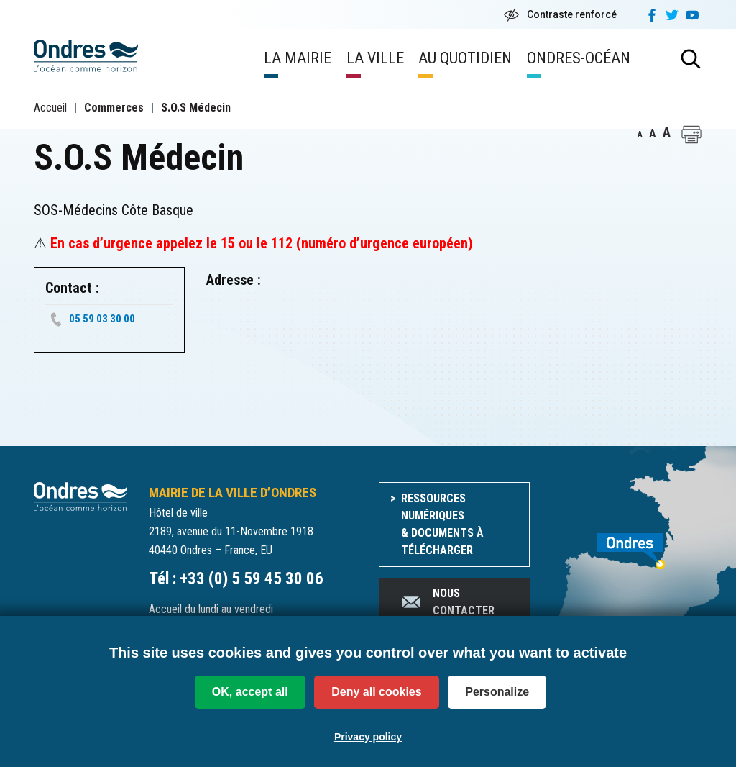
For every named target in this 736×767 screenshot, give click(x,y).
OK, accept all (250, 692)
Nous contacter (447, 601)
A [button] (640, 135)
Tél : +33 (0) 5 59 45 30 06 (236, 579)
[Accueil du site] (80, 495)
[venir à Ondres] (626, 543)
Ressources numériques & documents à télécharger (442, 524)
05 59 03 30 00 (102, 318)
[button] (691, 134)
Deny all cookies (376, 692)
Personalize (497, 692)
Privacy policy (368, 737)
